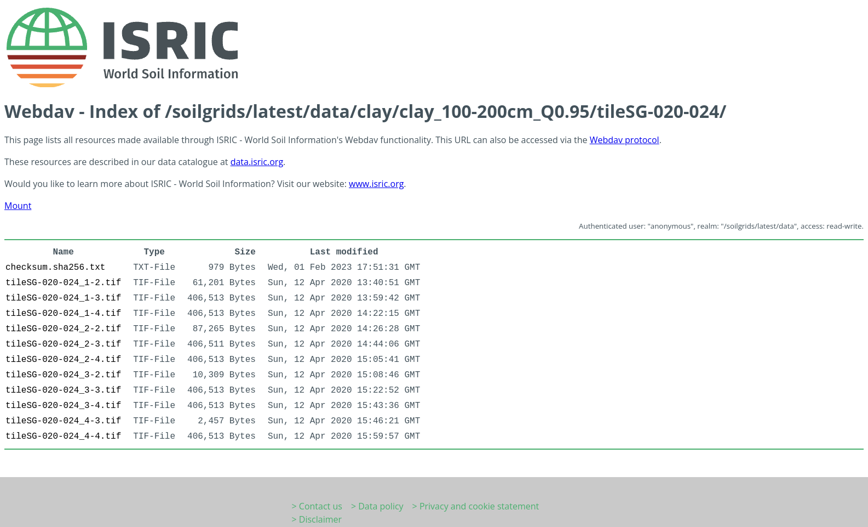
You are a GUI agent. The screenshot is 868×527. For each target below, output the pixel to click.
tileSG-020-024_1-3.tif (63, 298)
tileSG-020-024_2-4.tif (63, 360)
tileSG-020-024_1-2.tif (63, 283)
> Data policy (377, 506)
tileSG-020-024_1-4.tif (63, 314)
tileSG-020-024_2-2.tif (63, 329)
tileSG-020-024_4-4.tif (63, 436)
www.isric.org (376, 184)
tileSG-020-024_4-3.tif (63, 421)
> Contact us (317, 506)
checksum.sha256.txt (55, 268)
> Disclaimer (317, 519)
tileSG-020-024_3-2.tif (63, 375)
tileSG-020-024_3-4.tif (63, 406)
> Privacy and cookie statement (475, 506)
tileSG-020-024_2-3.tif (63, 344)
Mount (17, 206)
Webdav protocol (624, 140)
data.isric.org (257, 162)
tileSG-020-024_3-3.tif (63, 390)
